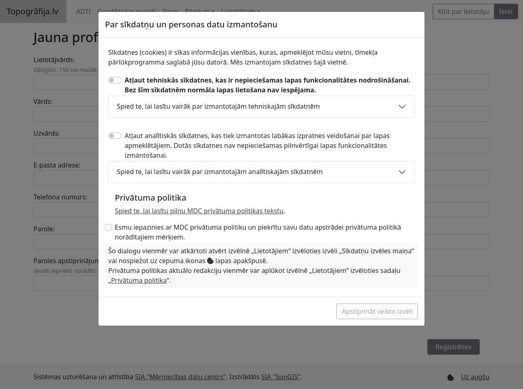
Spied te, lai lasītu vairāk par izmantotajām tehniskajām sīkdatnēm (218, 106)
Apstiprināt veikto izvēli (377, 311)
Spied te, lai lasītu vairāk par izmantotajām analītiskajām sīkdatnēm (220, 171)
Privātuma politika (139, 280)
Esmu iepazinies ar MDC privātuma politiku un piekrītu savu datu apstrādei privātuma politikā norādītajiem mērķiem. (258, 232)
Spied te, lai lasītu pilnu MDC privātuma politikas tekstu (199, 210)
